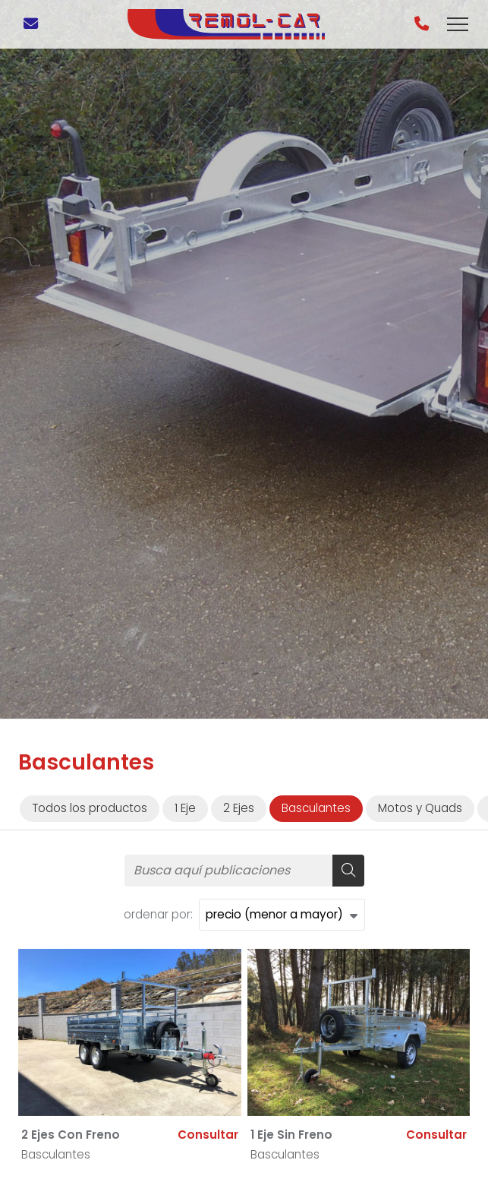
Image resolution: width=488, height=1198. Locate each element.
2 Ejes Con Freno (70, 1135)
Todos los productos (89, 808)
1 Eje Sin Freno (291, 1135)
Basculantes (55, 1154)
